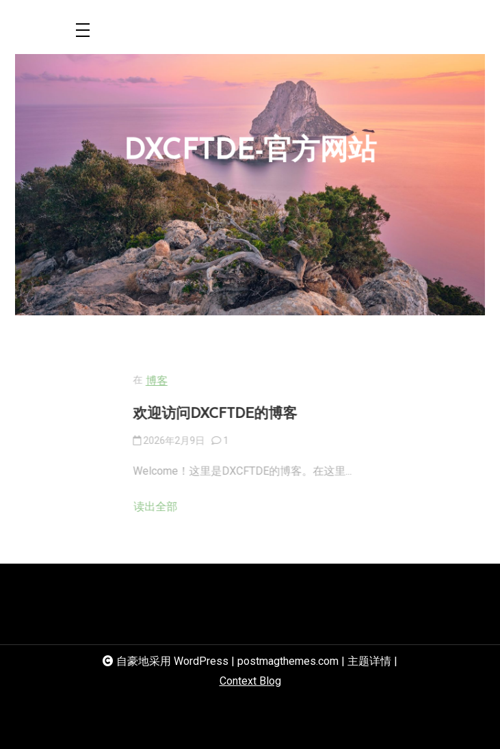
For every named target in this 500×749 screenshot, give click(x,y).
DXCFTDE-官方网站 (250, 152)
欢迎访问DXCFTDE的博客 (244, 414)
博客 (186, 380)
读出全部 (185, 506)
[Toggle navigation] (83, 31)
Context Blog (250, 680)
